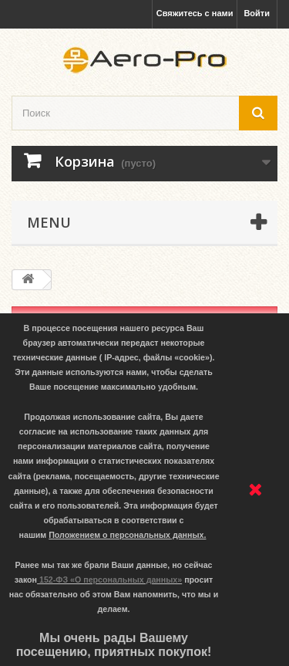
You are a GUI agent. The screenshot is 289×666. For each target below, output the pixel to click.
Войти (257, 13)
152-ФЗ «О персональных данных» (110, 579)
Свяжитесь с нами (195, 13)
